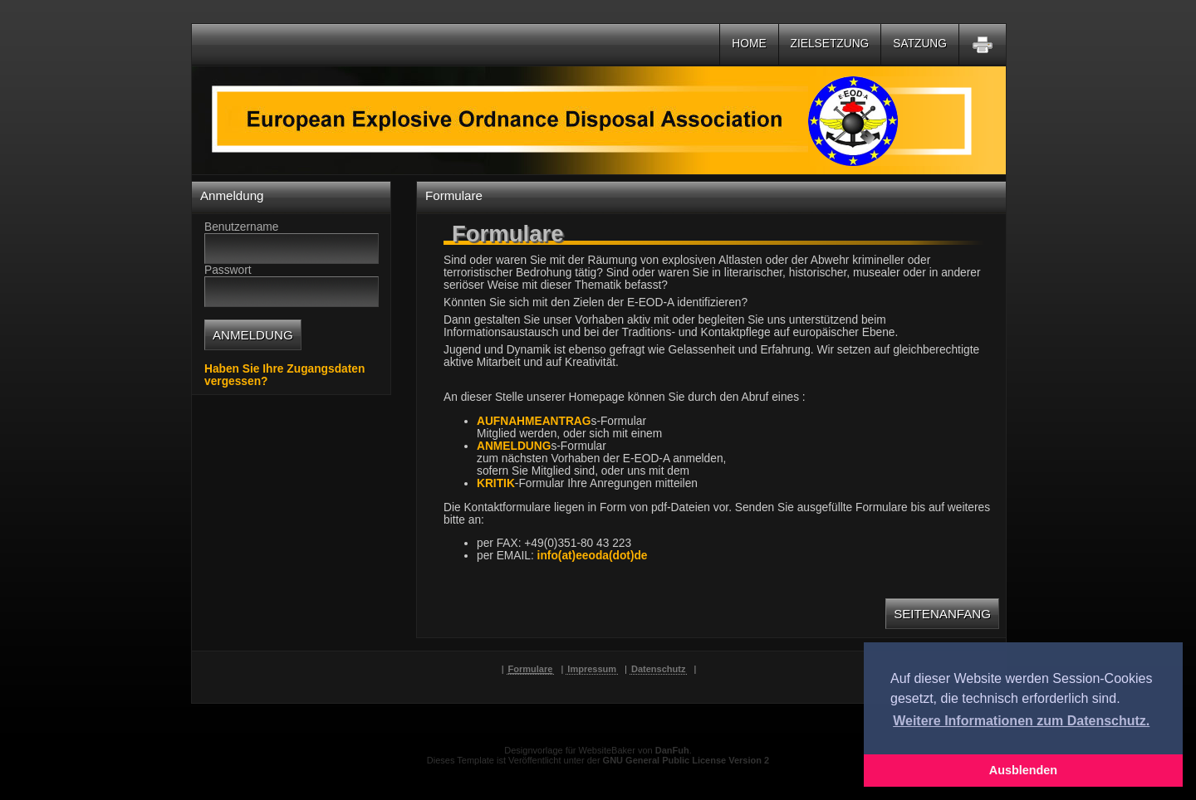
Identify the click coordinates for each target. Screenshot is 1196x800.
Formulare (530, 669)
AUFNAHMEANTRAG (534, 421)
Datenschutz (658, 669)
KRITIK (496, 483)
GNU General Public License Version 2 (686, 760)
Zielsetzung (830, 43)
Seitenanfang (942, 614)
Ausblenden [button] (1023, 770)
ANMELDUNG (514, 446)
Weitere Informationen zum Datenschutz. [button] (1021, 721)
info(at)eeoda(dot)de (592, 555)
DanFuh (672, 750)
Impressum (591, 669)
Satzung (920, 43)
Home (749, 43)
